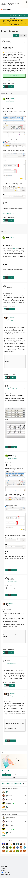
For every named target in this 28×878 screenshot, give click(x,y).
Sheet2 (6, 439)
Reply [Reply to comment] (11, 220)
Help (20, 15)
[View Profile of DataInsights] (12, 317)
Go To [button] (24, 15)
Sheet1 (6, 419)
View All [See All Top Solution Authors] (4, 809)
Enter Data (15, 248)
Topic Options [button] (22, 35)
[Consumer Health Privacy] (14, 874)
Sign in (15, 15)
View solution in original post (9, 213)
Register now (16, 24)
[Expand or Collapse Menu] (2, 12)
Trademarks (3, 870)
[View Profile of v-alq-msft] (12, 98)
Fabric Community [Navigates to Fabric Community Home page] (14, 9)
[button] (16, 35)
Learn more (3, 6)
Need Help (8, 80)
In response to (10, 101)
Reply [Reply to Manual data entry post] (11, 86)
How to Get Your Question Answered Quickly (11, 783)
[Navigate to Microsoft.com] (4, 9)
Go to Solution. (16, 75)
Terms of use (3, 868)
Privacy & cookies (4, 866)
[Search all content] (18, 18)
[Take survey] (6, 775)
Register (11, 15)
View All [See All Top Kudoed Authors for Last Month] (4, 835)
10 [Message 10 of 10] (9, 591)
